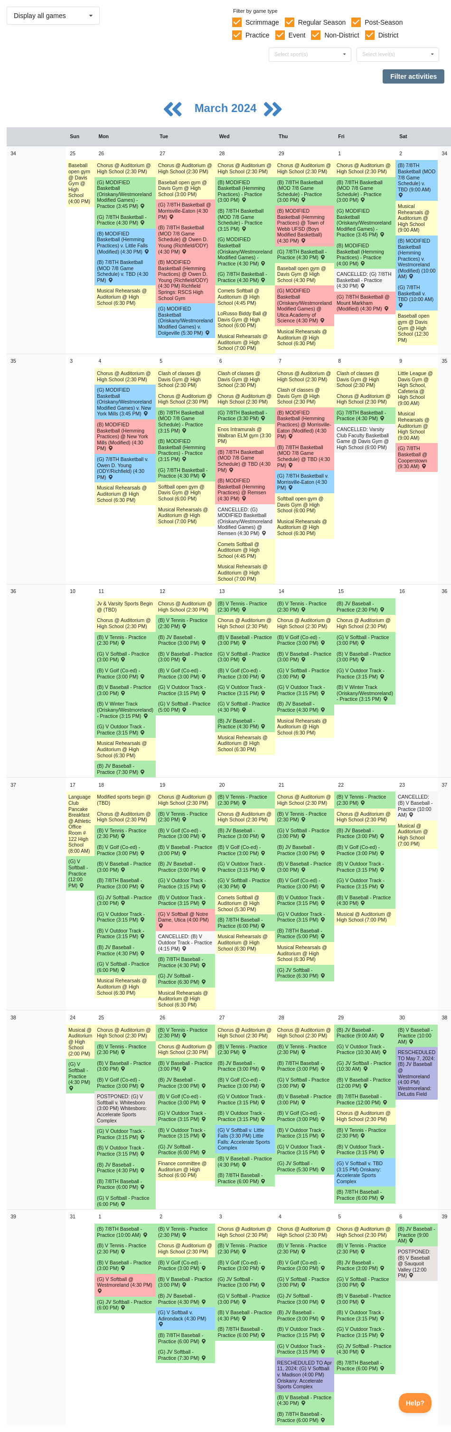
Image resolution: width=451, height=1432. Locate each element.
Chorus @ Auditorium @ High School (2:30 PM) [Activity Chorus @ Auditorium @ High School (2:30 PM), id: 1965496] (185, 399)
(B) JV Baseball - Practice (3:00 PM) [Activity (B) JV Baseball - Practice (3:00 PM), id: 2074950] (301, 1315)
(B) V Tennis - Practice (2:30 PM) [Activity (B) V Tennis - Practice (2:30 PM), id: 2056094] (121, 833)
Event (297, 35)
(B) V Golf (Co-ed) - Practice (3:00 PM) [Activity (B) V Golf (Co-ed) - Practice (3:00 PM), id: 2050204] (121, 1083)
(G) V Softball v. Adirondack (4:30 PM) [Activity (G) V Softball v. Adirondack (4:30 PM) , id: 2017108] (182, 1318)
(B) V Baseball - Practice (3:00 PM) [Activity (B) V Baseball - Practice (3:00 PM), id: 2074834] (364, 1299)
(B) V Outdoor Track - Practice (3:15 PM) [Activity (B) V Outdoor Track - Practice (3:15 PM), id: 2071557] (301, 1133)
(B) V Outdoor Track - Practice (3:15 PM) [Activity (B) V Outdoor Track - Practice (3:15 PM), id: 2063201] (361, 867)
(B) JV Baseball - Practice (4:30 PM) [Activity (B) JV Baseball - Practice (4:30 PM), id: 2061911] (241, 724)
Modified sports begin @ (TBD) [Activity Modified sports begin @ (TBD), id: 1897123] (123, 800)
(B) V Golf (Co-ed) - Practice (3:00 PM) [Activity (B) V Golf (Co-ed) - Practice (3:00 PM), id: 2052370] (301, 1116)
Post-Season (384, 22)
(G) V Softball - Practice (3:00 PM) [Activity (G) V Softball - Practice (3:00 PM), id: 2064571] (303, 833)
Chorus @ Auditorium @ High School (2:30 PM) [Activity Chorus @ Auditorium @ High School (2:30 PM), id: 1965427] (364, 623)
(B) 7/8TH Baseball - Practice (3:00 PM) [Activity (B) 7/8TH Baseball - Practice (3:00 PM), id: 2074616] (301, 1066)
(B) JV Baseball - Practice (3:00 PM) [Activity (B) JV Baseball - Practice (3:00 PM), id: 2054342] (182, 640)
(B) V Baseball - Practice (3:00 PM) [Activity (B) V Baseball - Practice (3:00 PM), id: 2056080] (185, 657)
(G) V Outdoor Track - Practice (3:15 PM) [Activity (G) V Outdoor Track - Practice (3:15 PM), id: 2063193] (182, 883)
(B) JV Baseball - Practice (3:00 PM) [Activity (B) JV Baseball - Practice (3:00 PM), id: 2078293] (361, 1266)
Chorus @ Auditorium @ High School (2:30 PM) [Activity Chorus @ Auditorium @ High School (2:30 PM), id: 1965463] (124, 817)
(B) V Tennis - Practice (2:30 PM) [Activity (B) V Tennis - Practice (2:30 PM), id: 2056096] (242, 800)
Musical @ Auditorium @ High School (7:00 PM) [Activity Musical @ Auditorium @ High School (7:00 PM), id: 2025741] (364, 917)
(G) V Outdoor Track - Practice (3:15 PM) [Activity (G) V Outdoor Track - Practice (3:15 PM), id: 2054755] (361, 673)
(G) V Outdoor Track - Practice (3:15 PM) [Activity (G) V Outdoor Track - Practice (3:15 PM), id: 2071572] (301, 1150)
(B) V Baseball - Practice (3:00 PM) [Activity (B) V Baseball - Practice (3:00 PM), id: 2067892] (304, 1099)
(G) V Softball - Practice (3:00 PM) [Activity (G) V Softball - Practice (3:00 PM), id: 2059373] (363, 640)
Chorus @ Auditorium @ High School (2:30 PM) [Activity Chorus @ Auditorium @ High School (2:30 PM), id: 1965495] (185, 168)
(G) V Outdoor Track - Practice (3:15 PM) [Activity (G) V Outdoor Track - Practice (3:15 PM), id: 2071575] (121, 1134)
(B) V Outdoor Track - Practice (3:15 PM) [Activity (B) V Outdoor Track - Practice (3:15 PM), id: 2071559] (121, 1151)
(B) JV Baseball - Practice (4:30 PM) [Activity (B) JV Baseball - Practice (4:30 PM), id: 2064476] (121, 950)
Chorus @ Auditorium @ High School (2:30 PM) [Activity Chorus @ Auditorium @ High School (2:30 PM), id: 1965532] (244, 623)
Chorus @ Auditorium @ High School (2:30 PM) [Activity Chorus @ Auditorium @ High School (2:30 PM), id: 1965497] (185, 606)
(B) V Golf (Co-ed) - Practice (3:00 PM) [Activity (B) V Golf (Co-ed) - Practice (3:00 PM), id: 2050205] (241, 1083)
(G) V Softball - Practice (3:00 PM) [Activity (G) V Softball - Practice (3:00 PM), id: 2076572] (243, 1299)
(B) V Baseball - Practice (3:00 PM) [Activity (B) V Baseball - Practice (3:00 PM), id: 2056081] (304, 657)
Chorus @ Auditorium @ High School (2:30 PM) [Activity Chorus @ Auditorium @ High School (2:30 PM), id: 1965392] (304, 800)
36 (13, 591)
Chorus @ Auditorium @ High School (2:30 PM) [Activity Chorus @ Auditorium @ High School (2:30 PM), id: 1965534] (244, 1033)
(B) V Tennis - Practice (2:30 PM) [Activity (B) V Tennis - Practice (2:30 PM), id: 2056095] (182, 817)
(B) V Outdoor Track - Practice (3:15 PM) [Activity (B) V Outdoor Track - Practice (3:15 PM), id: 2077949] (301, 1332)
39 (13, 1216)
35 (13, 361)
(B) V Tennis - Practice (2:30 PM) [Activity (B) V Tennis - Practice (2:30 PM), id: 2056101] (242, 1049)
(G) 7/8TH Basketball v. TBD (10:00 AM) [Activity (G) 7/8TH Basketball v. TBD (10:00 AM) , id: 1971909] (415, 295)
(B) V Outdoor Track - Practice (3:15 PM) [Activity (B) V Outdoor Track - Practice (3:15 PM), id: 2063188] (121, 934)
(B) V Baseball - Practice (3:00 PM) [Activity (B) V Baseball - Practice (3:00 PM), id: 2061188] (124, 867)
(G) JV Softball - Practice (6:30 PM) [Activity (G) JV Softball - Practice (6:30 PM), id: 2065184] (182, 979)
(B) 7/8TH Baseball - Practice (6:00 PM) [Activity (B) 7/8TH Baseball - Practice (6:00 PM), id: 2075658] (241, 1332)
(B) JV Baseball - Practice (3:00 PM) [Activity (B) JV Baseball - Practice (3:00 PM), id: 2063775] (241, 833)
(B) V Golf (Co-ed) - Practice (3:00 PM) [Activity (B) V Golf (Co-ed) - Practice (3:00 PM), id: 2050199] (241, 673)
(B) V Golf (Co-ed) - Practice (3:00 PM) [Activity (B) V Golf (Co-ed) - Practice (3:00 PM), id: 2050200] (301, 640)
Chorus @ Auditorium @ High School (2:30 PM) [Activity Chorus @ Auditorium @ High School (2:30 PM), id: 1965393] (304, 1033)
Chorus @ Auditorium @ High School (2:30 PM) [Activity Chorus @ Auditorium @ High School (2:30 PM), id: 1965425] (364, 168)
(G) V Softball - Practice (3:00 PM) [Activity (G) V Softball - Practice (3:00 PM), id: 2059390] (303, 673)
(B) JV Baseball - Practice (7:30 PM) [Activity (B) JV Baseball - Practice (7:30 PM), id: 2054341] (121, 769)
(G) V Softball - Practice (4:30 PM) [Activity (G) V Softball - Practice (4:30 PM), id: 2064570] (243, 707)
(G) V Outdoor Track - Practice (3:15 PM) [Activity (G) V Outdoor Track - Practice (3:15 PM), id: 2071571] (241, 1099)
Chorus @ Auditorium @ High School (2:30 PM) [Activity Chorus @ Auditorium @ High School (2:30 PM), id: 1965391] (304, 623)
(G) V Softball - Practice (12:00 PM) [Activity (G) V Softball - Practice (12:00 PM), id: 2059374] (78, 873)
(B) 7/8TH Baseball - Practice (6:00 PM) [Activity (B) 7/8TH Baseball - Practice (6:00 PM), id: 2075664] (361, 1366)
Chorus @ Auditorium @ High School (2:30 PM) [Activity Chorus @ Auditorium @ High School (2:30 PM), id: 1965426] (364, 399)
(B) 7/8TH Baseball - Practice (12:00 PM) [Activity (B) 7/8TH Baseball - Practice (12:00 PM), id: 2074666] (362, 1099)
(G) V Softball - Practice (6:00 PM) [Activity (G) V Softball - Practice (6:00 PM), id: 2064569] (123, 967)
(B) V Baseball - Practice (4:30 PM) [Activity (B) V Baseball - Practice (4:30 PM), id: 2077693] (304, 1400)
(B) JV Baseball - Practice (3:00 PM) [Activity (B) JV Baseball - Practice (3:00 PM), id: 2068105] (241, 1066)
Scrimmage (262, 22)
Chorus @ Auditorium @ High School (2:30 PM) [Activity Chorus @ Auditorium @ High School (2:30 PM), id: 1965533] (244, 817)
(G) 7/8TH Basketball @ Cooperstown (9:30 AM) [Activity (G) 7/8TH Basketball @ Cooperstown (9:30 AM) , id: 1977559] (412, 457)
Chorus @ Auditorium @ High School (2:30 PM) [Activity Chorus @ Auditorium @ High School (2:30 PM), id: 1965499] (185, 1049)
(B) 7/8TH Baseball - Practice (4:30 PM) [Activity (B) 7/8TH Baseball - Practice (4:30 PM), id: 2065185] (182, 962)
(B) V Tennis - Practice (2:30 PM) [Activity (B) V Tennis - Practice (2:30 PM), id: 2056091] (182, 623)
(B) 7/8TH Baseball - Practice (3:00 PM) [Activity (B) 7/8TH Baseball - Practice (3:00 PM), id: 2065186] (121, 883)
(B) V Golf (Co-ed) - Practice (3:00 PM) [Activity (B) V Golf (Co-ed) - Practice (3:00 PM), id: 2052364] (121, 673)
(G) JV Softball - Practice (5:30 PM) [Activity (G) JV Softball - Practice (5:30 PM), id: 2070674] (301, 1166)
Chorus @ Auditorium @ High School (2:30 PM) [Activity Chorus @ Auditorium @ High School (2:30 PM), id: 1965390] (304, 376)
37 (13, 785)
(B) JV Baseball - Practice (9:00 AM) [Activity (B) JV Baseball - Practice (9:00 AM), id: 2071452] (361, 1033)
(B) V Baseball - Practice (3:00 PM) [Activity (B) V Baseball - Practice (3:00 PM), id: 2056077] (124, 690)
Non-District (341, 35)
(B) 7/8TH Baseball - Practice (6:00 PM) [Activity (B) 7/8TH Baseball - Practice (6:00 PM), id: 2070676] (241, 1178)
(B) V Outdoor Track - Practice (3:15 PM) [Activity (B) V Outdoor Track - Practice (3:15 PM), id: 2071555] (182, 1133)
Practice (257, 35)
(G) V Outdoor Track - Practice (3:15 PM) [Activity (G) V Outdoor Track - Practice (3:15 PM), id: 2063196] (361, 883)
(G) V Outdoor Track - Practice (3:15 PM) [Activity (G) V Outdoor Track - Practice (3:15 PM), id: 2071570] (182, 1116)
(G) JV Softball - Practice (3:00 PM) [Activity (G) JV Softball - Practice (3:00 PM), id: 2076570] (301, 1299)
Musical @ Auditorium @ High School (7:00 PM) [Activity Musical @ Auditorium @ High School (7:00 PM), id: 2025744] (413, 835)
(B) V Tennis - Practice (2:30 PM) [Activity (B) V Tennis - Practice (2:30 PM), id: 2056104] (121, 1248)
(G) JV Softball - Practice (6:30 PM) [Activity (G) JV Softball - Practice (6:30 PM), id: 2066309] (301, 973)
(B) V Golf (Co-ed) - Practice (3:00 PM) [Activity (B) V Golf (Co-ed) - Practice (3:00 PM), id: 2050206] (241, 1266)
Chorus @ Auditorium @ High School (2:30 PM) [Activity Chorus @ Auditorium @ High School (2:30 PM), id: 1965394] (304, 1232)
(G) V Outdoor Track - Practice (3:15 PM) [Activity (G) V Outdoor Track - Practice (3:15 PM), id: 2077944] (301, 1349)
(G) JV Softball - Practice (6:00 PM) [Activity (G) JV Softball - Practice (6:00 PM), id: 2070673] (182, 1150)
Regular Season (322, 22)
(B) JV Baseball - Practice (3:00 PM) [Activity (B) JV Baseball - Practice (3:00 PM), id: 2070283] (182, 1083)
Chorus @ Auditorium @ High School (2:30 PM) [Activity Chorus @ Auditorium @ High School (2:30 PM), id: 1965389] (304, 168)
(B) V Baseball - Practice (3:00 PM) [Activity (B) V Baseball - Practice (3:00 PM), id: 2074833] (185, 1282)
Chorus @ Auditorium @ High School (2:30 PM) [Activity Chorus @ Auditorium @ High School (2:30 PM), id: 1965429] (364, 1116)
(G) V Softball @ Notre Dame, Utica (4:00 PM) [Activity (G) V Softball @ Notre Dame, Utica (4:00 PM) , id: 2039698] (183, 919)
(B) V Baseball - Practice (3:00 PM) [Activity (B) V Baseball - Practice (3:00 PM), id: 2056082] (304, 867)
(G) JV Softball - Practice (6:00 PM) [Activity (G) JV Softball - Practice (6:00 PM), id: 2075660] (124, 1305)
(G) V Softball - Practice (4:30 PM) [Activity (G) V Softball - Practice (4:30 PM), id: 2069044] (79, 1075)
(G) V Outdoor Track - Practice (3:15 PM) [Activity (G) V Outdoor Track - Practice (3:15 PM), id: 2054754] (121, 729)
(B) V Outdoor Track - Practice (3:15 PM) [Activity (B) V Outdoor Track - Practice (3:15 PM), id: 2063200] (301, 900)
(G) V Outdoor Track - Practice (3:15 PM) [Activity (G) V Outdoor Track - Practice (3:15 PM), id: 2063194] (241, 867)
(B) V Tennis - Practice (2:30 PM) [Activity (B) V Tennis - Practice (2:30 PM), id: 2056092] (242, 606)
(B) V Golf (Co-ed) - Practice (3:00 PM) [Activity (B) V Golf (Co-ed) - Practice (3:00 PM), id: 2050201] (121, 850)
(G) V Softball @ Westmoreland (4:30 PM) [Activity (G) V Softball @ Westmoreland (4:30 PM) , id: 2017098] (124, 1284)
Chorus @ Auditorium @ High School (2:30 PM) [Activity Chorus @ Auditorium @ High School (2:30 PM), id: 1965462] (124, 623)
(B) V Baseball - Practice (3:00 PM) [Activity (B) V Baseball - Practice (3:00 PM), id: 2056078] (244, 640)
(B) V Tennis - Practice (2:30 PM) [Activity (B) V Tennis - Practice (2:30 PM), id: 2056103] (361, 1133)
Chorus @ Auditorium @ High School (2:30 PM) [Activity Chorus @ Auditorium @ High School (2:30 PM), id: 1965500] (185, 1248)
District (388, 35)
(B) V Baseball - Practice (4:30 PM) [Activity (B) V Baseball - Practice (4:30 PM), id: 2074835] (244, 1315)
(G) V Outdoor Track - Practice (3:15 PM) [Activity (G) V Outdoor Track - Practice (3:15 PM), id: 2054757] (241, 690)
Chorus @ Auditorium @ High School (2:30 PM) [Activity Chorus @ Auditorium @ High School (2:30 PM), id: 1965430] (364, 1232)
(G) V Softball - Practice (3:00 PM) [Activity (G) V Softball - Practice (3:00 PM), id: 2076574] (303, 1282)
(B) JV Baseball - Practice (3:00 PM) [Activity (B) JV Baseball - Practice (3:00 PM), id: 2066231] (182, 867)
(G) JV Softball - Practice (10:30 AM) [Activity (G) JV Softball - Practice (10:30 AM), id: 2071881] (364, 1066)
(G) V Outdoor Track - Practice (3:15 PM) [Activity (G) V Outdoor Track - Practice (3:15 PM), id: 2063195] (301, 917)
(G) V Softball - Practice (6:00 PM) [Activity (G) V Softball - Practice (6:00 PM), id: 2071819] (123, 1201)
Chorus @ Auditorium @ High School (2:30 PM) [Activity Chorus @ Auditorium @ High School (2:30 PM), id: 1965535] (244, 1232)
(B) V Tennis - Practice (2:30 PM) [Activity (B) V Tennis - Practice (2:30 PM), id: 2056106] (242, 1248)
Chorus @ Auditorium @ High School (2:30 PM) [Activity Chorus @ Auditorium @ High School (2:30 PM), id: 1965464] (124, 1033)
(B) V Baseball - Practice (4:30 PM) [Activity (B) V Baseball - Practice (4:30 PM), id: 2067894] (244, 1162)
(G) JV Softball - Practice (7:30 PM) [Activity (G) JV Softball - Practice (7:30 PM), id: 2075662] (182, 1355)
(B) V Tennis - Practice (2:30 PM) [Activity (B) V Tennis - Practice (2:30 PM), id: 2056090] (121, 640)
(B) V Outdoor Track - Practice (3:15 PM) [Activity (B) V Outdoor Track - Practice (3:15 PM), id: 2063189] (182, 900)
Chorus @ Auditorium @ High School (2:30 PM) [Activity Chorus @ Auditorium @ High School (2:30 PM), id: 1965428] (364, 817)
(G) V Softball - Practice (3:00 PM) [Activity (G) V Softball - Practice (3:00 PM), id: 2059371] (123, 657)
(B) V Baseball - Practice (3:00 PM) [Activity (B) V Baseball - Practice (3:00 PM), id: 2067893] (185, 1066)
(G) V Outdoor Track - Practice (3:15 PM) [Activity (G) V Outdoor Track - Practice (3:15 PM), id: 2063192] (121, 917)
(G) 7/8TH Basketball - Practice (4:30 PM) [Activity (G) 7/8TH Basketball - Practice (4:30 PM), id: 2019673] (242, 277)
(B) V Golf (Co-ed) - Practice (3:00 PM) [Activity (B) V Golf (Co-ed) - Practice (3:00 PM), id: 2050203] (361, 850)
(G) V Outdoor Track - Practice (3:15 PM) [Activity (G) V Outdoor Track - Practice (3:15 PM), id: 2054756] (182, 690)
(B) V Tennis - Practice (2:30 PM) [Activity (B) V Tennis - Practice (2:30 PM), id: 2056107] (302, 1248)
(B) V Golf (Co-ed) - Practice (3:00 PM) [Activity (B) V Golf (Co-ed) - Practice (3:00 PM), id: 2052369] (182, 1099)
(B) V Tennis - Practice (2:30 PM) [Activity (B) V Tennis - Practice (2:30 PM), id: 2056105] (182, 1232)
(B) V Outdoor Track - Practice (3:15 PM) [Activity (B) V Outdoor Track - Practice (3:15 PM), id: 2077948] (361, 1315)
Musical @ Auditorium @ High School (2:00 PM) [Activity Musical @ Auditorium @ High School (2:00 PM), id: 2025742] (80, 1041)
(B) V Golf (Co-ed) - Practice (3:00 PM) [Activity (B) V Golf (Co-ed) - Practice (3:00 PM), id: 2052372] (301, 1266)
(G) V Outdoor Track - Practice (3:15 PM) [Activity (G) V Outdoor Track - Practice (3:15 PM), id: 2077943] (361, 1332)
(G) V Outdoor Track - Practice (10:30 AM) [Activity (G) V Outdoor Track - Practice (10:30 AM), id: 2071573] (362, 1049)
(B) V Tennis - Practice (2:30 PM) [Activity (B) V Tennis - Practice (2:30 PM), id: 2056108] (361, 1248)
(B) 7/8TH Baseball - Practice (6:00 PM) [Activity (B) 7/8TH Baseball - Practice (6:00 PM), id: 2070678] (361, 1195)
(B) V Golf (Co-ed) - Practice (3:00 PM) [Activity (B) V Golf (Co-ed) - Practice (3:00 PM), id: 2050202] (241, 850)
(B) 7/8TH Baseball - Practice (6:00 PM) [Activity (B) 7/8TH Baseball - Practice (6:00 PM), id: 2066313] (241, 923)
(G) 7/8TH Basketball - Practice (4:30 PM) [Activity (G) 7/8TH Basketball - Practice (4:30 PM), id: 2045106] (361, 416)
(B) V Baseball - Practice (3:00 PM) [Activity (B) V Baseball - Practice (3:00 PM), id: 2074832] (124, 1266)
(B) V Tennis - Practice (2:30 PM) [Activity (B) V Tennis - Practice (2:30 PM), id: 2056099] (121, 1049)
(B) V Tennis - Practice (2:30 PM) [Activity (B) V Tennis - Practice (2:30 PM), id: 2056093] (302, 606)
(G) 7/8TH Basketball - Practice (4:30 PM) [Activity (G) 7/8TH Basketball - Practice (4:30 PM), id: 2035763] (302, 255)
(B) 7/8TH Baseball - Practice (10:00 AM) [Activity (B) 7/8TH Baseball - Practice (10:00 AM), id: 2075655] (122, 1232)
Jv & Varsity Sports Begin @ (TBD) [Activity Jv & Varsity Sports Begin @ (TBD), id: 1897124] (125, 606)
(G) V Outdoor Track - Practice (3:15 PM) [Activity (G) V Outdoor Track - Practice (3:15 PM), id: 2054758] (301, 690)
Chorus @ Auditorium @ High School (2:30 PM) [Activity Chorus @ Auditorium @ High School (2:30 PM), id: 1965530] (244, 168)
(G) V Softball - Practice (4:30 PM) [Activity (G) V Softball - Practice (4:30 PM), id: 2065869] (243, 883)
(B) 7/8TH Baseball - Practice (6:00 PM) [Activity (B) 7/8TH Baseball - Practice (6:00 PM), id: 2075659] (301, 1417)
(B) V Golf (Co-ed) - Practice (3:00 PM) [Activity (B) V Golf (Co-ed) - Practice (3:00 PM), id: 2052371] (182, 1266)
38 (13, 1017)
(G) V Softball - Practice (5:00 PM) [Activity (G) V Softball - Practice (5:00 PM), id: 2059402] (184, 707)
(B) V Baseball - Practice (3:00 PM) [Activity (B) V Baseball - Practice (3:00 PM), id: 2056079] (364, 657)
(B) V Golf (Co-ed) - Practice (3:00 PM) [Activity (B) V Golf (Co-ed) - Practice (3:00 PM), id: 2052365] (182, 673)
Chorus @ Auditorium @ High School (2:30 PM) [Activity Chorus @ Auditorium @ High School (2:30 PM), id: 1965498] (185, 800)
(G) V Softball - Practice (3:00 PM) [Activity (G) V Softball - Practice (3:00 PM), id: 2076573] (363, 1282)
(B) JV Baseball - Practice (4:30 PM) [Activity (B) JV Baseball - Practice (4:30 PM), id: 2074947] (182, 1299)
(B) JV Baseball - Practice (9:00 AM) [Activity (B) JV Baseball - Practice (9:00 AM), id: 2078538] (416, 1235)
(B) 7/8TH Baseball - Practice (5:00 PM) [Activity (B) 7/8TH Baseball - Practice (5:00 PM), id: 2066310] (301, 934)
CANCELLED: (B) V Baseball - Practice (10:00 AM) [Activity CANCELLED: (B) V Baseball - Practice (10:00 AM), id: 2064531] (415, 806)
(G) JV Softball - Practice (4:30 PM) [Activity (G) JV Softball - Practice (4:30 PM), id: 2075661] (364, 1349)
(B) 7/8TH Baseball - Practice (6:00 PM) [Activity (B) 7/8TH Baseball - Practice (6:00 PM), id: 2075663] (182, 1338)
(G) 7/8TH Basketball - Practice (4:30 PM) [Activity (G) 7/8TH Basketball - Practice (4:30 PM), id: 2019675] (182, 473)
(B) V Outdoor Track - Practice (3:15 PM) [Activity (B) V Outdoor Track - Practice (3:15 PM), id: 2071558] (361, 1150)
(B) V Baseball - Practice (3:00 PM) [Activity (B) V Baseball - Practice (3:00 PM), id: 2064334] (185, 850)
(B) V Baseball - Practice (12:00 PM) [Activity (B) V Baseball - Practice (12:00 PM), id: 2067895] (364, 1083)
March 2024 (227, 108)
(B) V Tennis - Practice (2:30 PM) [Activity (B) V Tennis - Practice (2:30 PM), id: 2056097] (302, 817)
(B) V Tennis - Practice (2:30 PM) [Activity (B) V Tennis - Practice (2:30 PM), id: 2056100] (182, 1033)
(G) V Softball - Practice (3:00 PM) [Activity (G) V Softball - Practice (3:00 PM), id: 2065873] (303, 1083)
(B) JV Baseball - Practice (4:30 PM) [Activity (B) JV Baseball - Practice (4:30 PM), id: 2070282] (121, 1168)
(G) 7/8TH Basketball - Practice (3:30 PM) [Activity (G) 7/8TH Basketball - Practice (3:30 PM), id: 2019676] (242, 416)
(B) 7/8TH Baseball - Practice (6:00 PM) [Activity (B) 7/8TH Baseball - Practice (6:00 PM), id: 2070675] (121, 1184)
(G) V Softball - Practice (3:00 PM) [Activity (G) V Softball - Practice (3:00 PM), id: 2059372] (243, 657)
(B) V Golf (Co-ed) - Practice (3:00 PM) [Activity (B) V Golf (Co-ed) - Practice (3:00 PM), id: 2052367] (301, 883)
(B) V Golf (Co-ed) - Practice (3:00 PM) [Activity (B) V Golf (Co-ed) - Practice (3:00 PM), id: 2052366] (182, 833)
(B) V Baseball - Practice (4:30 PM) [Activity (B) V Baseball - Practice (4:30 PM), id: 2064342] (364, 900)
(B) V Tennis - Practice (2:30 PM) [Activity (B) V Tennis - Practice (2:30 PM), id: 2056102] (302, 1049)
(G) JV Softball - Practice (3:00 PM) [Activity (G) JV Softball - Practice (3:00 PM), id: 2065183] (124, 900)
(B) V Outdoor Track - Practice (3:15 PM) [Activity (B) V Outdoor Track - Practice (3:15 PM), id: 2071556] (241, 1116)
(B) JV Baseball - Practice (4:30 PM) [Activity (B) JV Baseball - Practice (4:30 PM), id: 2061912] (301, 707)
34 (13, 153)
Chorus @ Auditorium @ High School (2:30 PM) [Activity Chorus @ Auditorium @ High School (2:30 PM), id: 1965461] (124, 376)
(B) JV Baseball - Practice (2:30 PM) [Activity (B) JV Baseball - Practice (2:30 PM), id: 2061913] (361, 606)
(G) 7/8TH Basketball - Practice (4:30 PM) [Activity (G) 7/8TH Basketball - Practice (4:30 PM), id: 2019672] (121, 220)
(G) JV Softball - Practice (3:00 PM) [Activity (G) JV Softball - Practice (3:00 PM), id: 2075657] (241, 1282)
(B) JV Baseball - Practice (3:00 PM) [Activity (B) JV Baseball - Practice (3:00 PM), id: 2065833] (301, 850)
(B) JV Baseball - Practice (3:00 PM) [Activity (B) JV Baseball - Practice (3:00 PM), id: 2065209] (361, 833)
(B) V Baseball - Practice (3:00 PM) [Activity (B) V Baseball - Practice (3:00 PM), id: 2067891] (124, 1066)
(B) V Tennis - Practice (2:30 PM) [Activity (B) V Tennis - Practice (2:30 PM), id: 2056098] (361, 800)
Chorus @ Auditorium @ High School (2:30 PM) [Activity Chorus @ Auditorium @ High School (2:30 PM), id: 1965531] (244, 399)
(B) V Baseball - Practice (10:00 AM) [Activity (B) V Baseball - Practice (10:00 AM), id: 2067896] (415, 1036)
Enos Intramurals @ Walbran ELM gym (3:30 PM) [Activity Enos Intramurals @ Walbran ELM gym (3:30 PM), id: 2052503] (244, 435)
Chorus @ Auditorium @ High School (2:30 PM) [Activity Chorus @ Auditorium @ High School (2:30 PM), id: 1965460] (124, 168)
